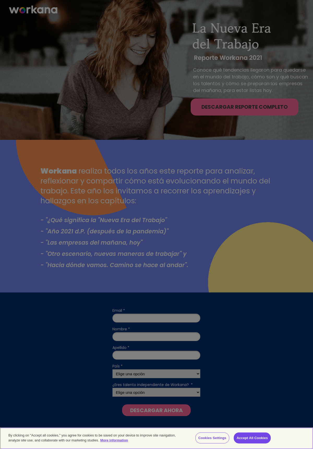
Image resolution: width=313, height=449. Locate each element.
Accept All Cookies (252, 438)
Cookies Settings (212, 438)
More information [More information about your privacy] (114, 440)
